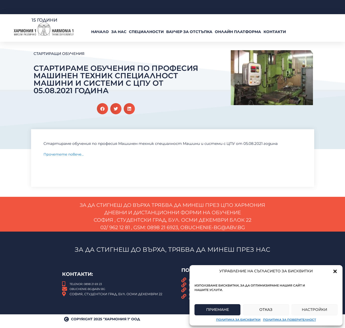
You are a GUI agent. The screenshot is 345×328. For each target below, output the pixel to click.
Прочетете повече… (64, 154)
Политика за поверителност (289, 320)
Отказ (265, 309)
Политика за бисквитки (238, 320)
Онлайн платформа (238, 31)
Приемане (217, 309)
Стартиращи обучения (59, 53)
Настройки (314, 309)
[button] (335, 271)
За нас (118, 31)
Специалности (146, 31)
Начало (100, 31)
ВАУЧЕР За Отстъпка (189, 31)
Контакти (275, 31)
